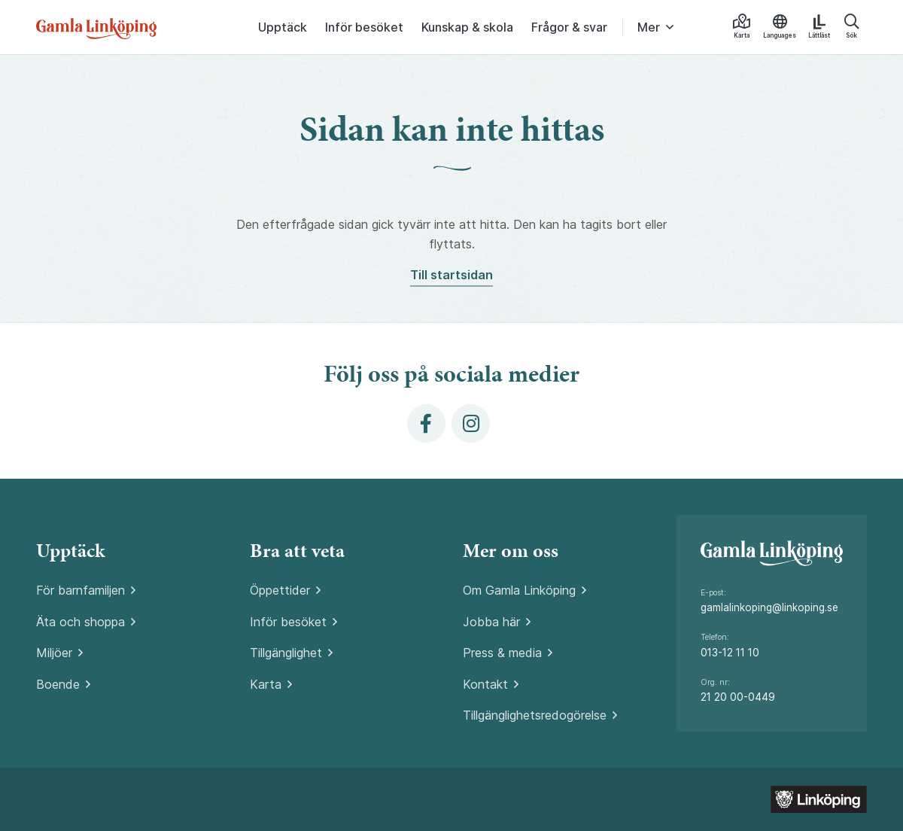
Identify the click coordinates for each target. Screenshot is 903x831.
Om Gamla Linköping (519, 590)
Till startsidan (451, 274)
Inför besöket (364, 27)
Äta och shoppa (80, 621)
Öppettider (280, 590)
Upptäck (282, 27)
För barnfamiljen (80, 590)
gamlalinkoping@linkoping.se (769, 607)
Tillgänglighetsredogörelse (535, 715)
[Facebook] (426, 423)
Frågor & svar (569, 27)
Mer (648, 27)
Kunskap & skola (467, 27)
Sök (851, 26)
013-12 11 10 (730, 653)
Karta (265, 684)
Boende (58, 684)
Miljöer (54, 652)
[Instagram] (470, 423)
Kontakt (485, 684)
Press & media (502, 652)
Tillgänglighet (286, 652)
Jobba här (491, 621)
